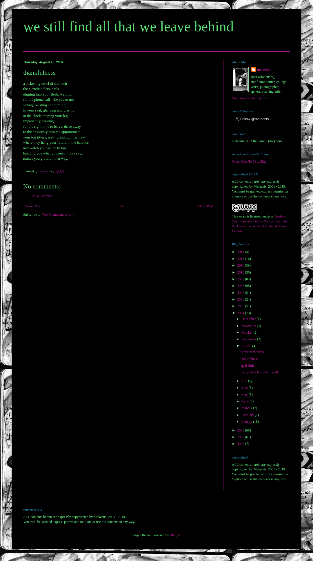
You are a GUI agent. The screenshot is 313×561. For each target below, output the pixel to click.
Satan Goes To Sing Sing (249, 161)
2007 (241, 293)
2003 (241, 430)
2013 (241, 252)
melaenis (263, 69)
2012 (241, 259)
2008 (241, 286)
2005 (241, 306)
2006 (241, 299)
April (245, 401)
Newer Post (33, 206)
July (244, 381)
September (249, 339)
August (246, 346)
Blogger (175, 535)
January (247, 422)
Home (119, 206)
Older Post (205, 206)
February (248, 415)
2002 (241, 437)
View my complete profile (250, 98)
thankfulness (249, 359)
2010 (241, 272)
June (245, 388)
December (248, 319)
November (249, 326)
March (246, 408)
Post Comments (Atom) (58, 215)
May (245, 395)
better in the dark (252, 352)
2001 (241, 444)
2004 (241, 313)
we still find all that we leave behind (128, 26)
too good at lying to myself (259, 372)
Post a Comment (41, 196)
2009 (241, 279)
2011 (241, 265)
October (247, 332)
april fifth (247, 366)
